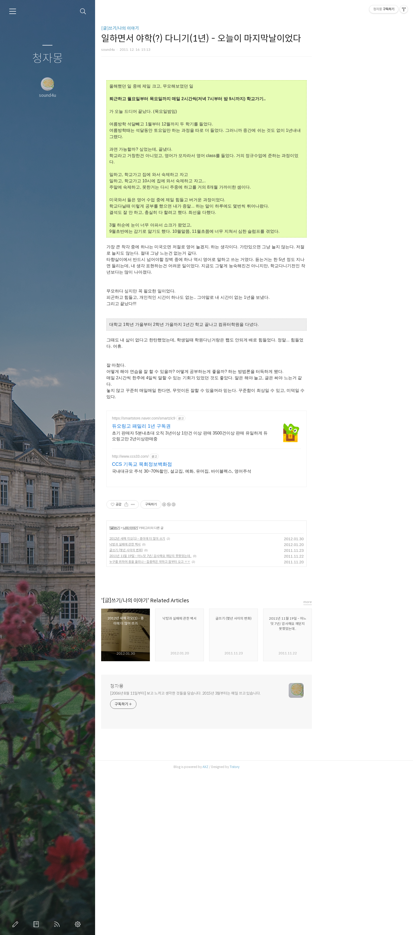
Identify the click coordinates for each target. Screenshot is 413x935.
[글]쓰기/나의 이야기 (167, 28)
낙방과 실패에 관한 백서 (172, 544)
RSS (58, 924)
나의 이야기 (177, 528)
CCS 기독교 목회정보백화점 (189, 464)
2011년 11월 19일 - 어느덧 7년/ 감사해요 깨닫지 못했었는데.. (198, 556)
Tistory (282, 767)
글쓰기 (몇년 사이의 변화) (173, 550)
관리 (78, 924)
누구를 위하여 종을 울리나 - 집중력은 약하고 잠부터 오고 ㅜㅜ (197, 562)
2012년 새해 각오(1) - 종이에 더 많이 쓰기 (185, 538)
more (355, 602)
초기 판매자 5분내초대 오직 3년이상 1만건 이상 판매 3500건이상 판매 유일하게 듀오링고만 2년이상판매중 (237, 436)
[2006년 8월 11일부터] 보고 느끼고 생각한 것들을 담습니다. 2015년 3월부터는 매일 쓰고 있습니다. (233, 693)
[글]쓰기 (162, 528)
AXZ (253, 767)
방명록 (37, 924)
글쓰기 (16, 924)
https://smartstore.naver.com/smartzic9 (191, 418)
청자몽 (47, 58)
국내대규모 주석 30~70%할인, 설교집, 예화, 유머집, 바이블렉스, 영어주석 (229, 471)
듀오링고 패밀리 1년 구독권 (188, 426)
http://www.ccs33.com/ (177, 456)
